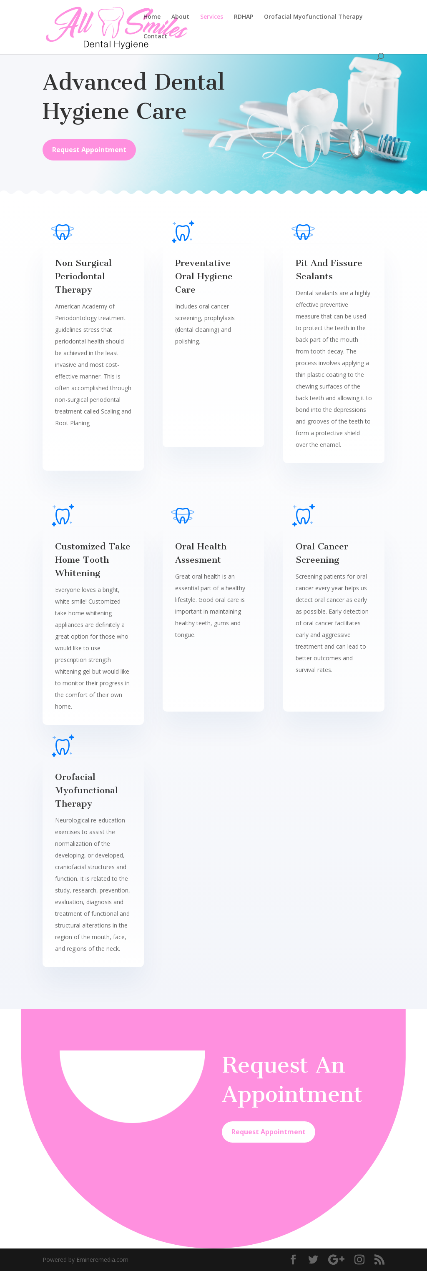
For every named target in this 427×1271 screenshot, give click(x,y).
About (180, 17)
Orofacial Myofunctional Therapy (313, 17)
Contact (155, 36)
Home (152, 17)
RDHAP (243, 17)
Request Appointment (89, 149)
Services (211, 17)
